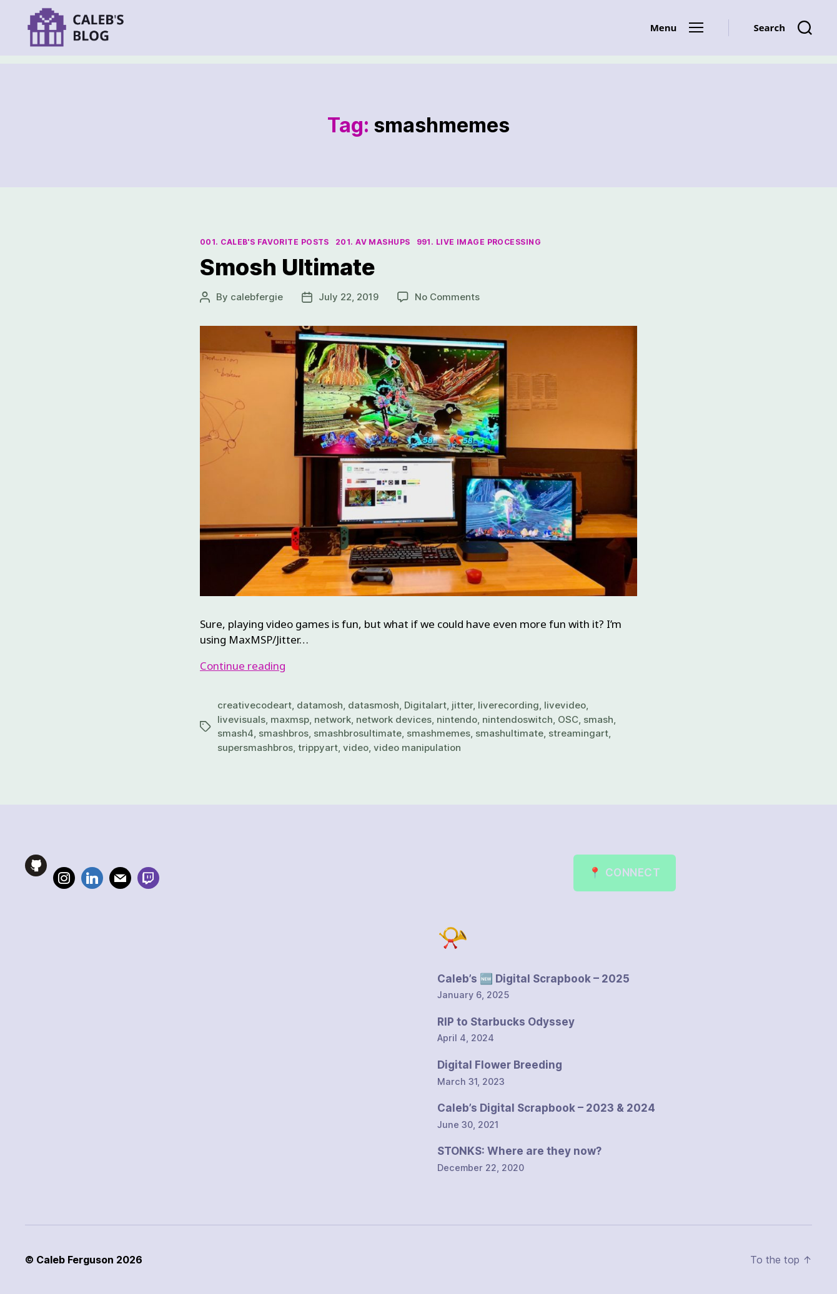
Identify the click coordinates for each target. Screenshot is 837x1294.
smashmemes (438, 733)
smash (598, 719)
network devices (394, 719)
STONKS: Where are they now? (519, 1151)
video (356, 747)
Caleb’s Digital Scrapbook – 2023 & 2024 (546, 1108)
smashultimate (509, 733)
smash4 (235, 733)
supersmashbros (255, 747)
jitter (462, 705)
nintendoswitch (517, 719)
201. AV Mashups (372, 242)
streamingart (578, 733)
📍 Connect (624, 872)
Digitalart (425, 705)
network (332, 719)
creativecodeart (254, 705)
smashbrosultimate (358, 733)
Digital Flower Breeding (499, 1065)
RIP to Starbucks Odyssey (506, 1022)
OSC (568, 719)
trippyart (318, 747)
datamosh (320, 705)
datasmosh (373, 705)
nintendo (457, 719)
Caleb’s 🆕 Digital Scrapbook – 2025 (533, 979)
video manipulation (417, 747)
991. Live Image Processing (479, 242)
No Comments (447, 297)
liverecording (508, 705)
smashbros (284, 733)
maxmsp (289, 719)
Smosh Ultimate (287, 267)
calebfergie (256, 297)
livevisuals (241, 719)
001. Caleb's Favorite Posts (264, 242)
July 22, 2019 (349, 297)
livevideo (565, 705)
